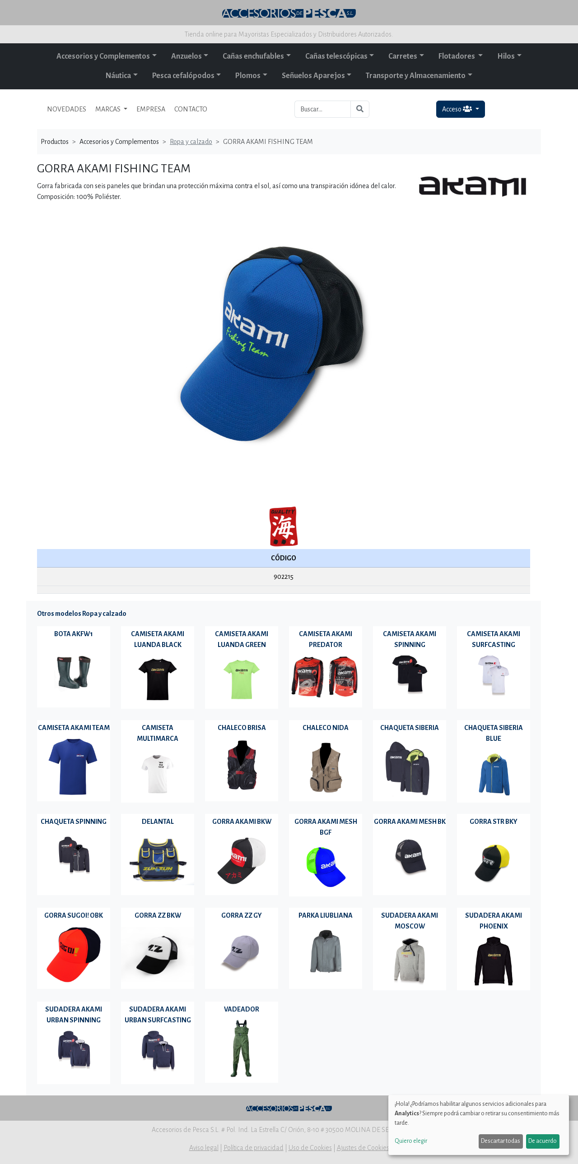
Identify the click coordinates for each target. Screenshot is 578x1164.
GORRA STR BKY (493, 821)
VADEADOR (241, 1009)
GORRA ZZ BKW (158, 915)
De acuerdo (542, 1141)
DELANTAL (158, 821)
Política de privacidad (254, 1147)
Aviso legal (204, 1147)
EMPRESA (150, 109)
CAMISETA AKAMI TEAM (74, 727)
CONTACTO (190, 109)
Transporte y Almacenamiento (416, 76)
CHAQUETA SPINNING (74, 821)
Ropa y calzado (191, 141)
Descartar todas (500, 1141)
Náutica (118, 76)
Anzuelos (186, 56)
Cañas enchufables (253, 56)
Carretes (402, 56)
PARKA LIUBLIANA (325, 915)
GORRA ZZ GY (241, 915)
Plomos (248, 76)
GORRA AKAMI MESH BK (410, 821)
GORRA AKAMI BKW (241, 821)
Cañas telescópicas (336, 56)
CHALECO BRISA (242, 727)
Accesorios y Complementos (103, 56)
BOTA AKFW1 (73, 633)
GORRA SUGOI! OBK (73, 915)
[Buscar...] (322, 109)
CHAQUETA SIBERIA (409, 727)
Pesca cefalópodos (183, 76)
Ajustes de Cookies (363, 1147)
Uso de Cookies (310, 1147)
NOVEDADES (66, 109)
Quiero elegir (411, 1141)
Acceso (457, 109)
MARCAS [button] (108, 109)
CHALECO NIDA (326, 727)
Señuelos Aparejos (313, 76)
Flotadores (457, 56)
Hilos (506, 56)
